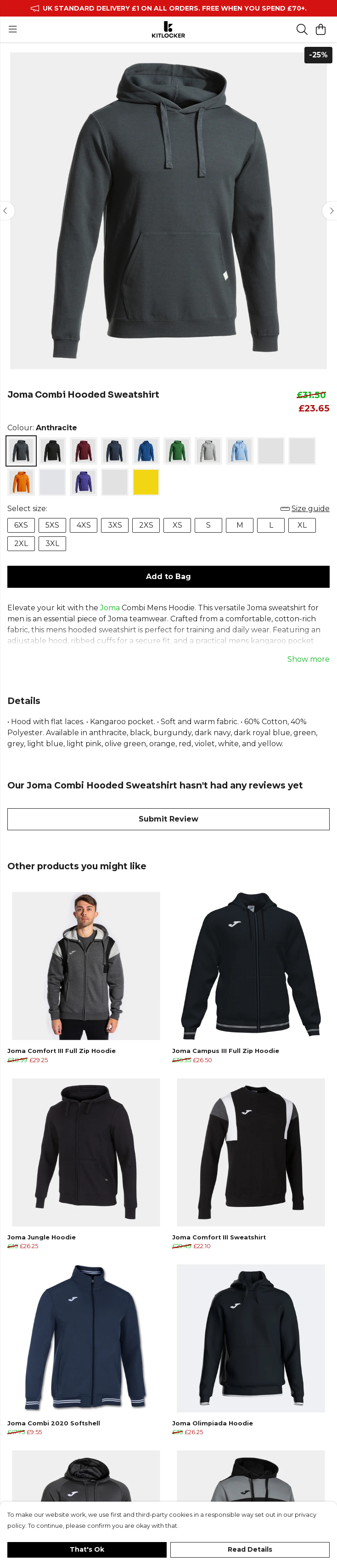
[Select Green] (177, 451)
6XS (21, 525)
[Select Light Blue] (239, 451)
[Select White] (115, 482)
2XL (21, 543)
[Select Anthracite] (21, 451)
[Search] (302, 29)
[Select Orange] (21, 482)
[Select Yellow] (146, 482)
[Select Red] (52, 482)
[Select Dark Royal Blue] (146, 451)
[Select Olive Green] (302, 451)
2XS (146, 525)
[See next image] (329, 211)
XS (177, 525)
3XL (52, 543)
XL (302, 525)
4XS (84, 525)
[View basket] (320, 29)
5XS (52, 525)
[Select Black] (52, 451)
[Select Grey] (208, 451)
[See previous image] (7, 211)
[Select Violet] (83, 482)
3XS (115, 525)
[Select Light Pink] (271, 451)
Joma (110, 607)
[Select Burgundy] (83, 451)
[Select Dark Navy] (115, 451)
